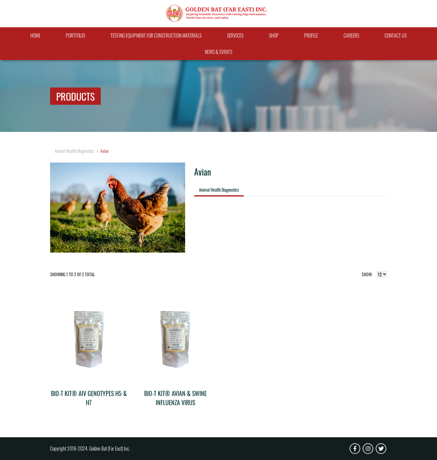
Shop (274, 35)
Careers (351, 35)
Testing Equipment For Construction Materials (156, 35)
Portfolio (75, 35)
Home (35, 35)
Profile (311, 35)
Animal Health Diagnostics (74, 151)
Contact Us (395, 35)
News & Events (218, 51)
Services (235, 35)
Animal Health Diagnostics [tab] (219, 189)
